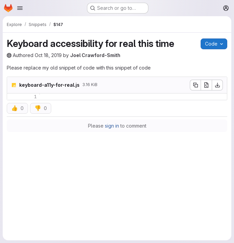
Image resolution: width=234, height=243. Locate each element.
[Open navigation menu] (19, 8)
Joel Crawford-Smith (95, 55)
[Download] (217, 85)
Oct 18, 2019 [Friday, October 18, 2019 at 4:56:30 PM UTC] (48, 55)
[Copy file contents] (195, 85)
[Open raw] (206, 85)
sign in (112, 126)
